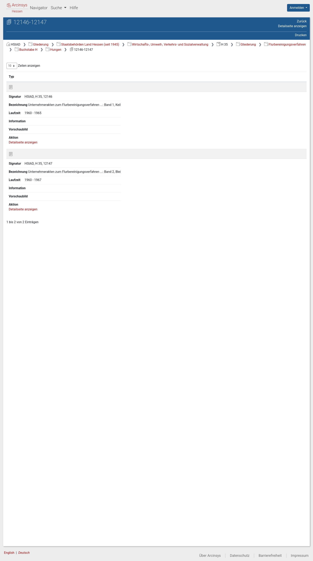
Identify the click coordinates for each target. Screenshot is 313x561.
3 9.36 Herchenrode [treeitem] (35, 306)
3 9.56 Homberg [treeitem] (32, 409)
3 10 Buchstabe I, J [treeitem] (31, 453)
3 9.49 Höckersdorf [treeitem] (34, 375)
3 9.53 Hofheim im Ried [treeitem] (37, 394)
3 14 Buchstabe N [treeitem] (30, 473)
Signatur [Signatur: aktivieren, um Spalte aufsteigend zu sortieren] (97, 77)
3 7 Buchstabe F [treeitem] (29, 100)
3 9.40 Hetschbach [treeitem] (34, 325)
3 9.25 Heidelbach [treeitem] (33, 252)
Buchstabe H (171, 50)
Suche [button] (57, 7)
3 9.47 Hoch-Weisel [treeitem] (34, 365)
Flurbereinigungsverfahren (131, 50)
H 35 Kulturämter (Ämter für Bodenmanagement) (37, 33)
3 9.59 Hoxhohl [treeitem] (31, 424)
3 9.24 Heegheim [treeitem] (33, 247)
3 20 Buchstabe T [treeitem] (30, 502)
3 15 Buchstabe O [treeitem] (30, 478)
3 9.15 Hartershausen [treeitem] (36, 183)
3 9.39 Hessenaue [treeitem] (33, 320)
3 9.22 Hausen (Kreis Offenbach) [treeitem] (35, 234)
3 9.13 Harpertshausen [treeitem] (37, 173)
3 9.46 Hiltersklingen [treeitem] (35, 360)
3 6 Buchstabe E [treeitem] (29, 95)
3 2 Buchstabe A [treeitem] (29, 75)
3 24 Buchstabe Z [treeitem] (30, 522)
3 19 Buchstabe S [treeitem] (30, 498)
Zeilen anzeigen (90, 66)
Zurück (302, 21)
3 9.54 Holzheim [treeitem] (32, 399)
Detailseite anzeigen (292, 26)
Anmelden (297, 8)
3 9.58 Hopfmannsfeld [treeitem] (36, 419)
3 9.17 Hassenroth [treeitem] (34, 193)
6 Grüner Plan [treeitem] (23, 537)
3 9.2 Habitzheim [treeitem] (33, 119)
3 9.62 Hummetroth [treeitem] (34, 439)
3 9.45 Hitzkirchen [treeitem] (33, 355)
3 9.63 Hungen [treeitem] (31, 443)
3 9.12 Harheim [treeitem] (31, 169)
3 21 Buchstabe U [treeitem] (30, 507)
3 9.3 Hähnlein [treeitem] (31, 124)
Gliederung (105, 44)
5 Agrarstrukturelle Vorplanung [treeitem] (35, 532)
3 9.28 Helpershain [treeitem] (34, 267)
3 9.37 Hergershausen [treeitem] (36, 311)
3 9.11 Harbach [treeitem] (31, 164)
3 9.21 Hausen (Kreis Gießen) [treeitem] (35, 224)
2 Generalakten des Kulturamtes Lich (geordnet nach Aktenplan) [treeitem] (36, 58)
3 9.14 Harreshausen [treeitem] (35, 178)
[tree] (35, 294)
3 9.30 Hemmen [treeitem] (32, 276)
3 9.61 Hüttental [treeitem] (32, 434)
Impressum (300, 556)
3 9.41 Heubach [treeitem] (32, 330)
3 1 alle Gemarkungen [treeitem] (33, 70)
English (9, 553)
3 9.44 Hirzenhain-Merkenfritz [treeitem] (33, 347)
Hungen (198, 50)
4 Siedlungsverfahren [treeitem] (28, 527)
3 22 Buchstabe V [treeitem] (30, 512)
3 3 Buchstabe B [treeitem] (29, 80)
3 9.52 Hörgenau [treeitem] (32, 389)
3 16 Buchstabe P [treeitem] (30, 483)
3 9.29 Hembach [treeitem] (32, 271)
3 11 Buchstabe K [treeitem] (30, 458)
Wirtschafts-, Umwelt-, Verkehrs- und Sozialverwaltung (235, 44)
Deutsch (24, 553)
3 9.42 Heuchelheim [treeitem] (35, 335)
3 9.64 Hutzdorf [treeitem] (32, 448)
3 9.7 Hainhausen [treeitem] (33, 144)
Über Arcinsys (210, 556)
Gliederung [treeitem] (17, 46)
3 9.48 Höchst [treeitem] (30, 370)
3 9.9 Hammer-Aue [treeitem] (34, 154)
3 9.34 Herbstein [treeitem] (32, 296)
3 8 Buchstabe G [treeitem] (29, 105)
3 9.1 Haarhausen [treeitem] (33, 114)
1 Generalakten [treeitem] (24, 51)
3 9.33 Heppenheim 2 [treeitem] (36, 291)
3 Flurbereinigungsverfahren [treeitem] (33, 65)
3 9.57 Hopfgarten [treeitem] (33, 414)
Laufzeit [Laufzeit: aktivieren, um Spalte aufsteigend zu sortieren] (211, 77)
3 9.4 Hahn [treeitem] (28, 129)
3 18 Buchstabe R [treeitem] (30, 493)
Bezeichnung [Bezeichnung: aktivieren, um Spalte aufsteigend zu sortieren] (131, 77)
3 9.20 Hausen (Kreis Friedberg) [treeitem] (35, 215)
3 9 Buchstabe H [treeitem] (29, 109)
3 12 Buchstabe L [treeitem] (30, 463)
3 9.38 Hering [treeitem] (30, 316)
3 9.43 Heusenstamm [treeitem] (36, 340)
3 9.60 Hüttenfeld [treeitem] (33, 429)
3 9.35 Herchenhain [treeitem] (34, 301)
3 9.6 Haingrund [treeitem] (32, 139)
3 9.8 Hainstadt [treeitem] (31, 149)
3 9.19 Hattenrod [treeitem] (32, 208)
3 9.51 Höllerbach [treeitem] (33, 384)
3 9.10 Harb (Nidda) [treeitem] (35, 159)
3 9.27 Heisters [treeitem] (31, 262)
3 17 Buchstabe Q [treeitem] (30, 488)
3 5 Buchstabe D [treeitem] (29, 90)
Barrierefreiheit (270, 556)
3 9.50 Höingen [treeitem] (31, 379)
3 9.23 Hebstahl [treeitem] (32, 242)
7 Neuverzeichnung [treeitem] (27, 542)
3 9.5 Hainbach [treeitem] (31, 134)
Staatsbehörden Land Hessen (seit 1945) (155, 44)
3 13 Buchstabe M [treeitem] (30, 468)
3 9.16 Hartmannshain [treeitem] (36, 188)
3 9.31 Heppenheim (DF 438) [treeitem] (41, 281)
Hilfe (74, 7)
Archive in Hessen (22, 23)
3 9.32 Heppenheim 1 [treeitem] (36, 286)
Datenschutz (240, 556)
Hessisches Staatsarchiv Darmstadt (39, 27)
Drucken (301, 35)
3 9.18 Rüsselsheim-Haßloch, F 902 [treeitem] (35, 200)
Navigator (39, 7)
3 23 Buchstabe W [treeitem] (30, 517)
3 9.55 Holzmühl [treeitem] (32, 404)
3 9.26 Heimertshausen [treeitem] (37, 257)
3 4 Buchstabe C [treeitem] (29, 85)
